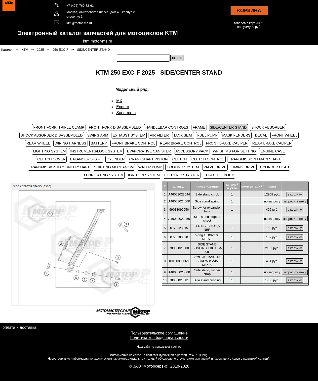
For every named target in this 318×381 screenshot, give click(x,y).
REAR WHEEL (38, 143)
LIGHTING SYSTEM (49, 151)
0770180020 (179, 237)
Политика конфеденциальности (159, 337)
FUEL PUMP (207, 135)
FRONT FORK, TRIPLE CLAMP (58, 127)
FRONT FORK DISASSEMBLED (115, 127)
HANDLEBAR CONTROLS (166, 127)
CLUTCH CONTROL (207, 159)
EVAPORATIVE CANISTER (149, 151)
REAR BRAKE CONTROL (180, 143)
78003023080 (179, 248)
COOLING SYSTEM (183, 167)
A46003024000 (179, 201)
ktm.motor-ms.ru (97, 41)
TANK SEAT (183, 135)
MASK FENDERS (236, 135)
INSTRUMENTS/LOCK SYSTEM (96, 151)
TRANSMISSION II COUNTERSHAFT (59, 167)
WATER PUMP (150, 167)
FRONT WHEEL (284, 135)
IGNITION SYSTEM (144, 175)
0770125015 (179, 228)
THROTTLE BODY (219, 175)
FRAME (199, 127)
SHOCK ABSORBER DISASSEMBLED (52, 135)
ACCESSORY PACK (191, 151)
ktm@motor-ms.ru (79, 23)
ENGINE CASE (272, 151)
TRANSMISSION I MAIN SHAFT (255, 159)
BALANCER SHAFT (86, 159)
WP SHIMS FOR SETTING (234, 151)
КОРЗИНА (249, 10)
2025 (40, 49)
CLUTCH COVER (51, 159)
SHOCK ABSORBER (267, 127)
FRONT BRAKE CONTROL (133, 143)
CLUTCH (179, 159)
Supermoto (126, 113)
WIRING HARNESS (70, 143)
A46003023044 (179, 194)
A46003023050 (179, 219)
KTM (24, 49)
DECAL (261, 135)
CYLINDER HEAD (274, 167)
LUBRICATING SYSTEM (103, 175)
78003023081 (179, 280)
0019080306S (179, 261)
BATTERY (99, 143)
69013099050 (179, 209)
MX (119, 101)
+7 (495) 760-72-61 (80, 5)
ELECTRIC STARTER (181, 175)
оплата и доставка (19, 327)
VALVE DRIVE (214, 167)
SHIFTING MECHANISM (114, 167)
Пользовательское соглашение (159, 333)
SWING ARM (97, 135)
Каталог (7, 49)
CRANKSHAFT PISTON (148, 159)
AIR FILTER (159, 135)
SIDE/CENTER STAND (93, 49)
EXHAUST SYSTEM (129, 135)
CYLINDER (116, 159)
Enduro (122, 107)
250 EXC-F (60, 49)
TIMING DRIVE (243, 167)
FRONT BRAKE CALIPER (227, 143)
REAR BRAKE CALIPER (271, 143)
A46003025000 (179, 272)
